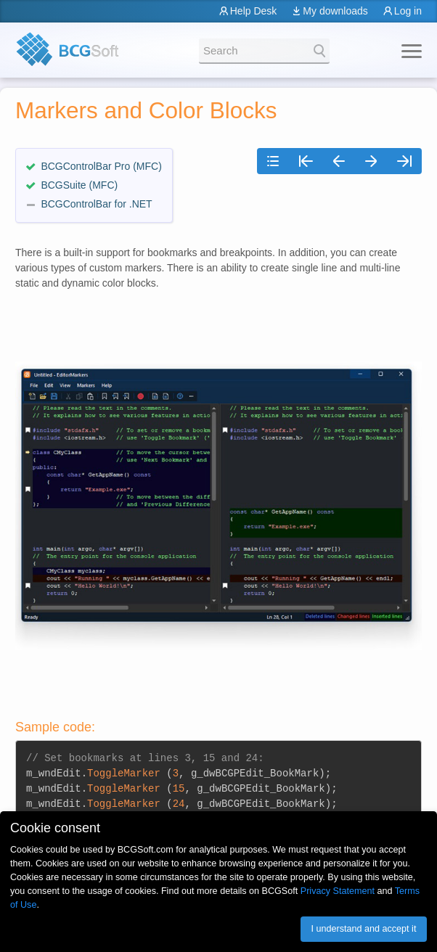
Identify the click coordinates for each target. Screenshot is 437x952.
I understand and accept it (363, 929)
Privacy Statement (338, 891)
